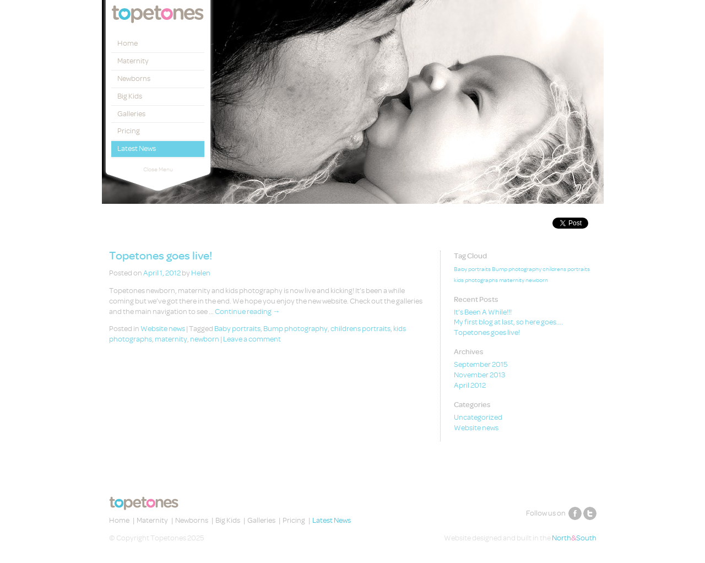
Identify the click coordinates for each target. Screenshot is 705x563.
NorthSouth (574, 538)
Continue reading (247, 311)
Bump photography (295, 328)
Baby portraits (237, 328)
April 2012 (470, 385)
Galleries (131, 114)
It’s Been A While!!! (483, 312)
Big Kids (129, 96)
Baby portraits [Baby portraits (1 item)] (472, 269)
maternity (171, 339)
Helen (200, 273)
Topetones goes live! (160, 255)
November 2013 (479, 375)
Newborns (133, 78)
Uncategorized (478, 417)
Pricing (128, 131)
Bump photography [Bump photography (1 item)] (516, 269)
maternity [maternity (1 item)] (511, 280)
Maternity (133, 61)
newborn (204, 339)
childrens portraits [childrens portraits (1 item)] (566, 269)
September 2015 (480, 364)
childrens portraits (360, 328)
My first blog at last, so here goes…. (508, 322)
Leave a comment (252, 339)
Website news (162, 328)
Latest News (136, 148)
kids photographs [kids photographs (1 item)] (476, 280)
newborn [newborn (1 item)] (536, 280)
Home (127, 43)
